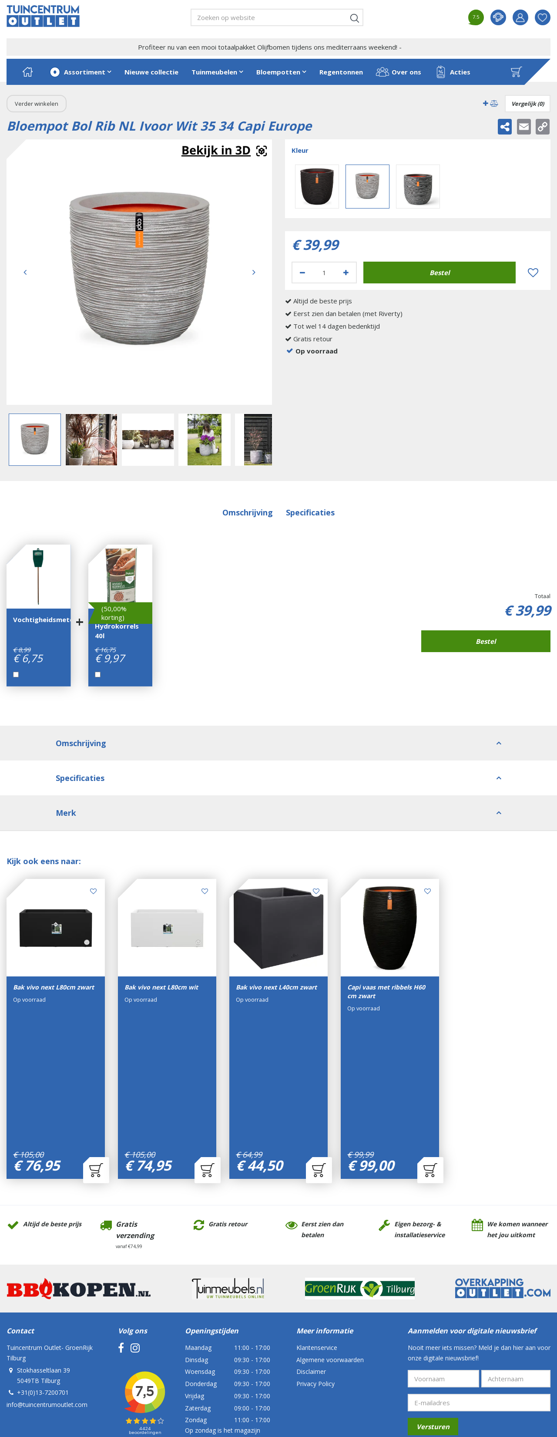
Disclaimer (311, 1248)
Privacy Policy (315, 1260)
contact (498, 17)
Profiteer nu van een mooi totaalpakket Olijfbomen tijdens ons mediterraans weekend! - (270, 47)
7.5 (476, 16)
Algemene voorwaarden (330, 1236)
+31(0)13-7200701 (43, 1269)
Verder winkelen (36, 104)
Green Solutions (180, 1372)
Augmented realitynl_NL (224, 151)
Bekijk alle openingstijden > (223, 1330)
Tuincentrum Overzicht (234, 1372)
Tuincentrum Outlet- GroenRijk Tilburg (50, 1229)
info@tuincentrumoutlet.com (47, 1281)
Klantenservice (316, 1224)
